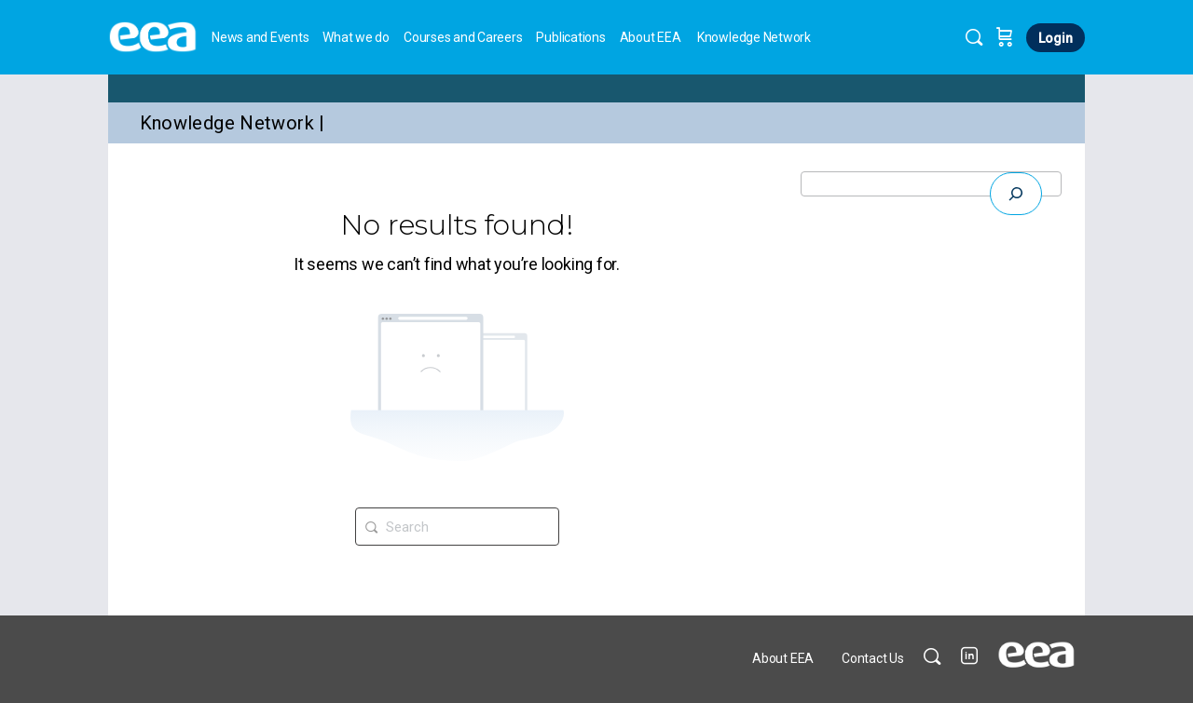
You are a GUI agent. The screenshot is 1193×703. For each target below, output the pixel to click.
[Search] (974, 37)
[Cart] (1005, 37)
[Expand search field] (1016, 193)
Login (1055, 38)
